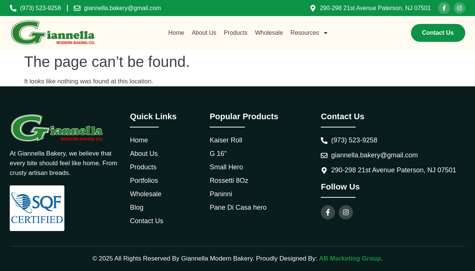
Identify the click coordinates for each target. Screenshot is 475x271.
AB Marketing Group (350, 258)
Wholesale (269, 33)
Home (176, 33)
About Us (204, 33)
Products (235, 33)
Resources (309, 33)
